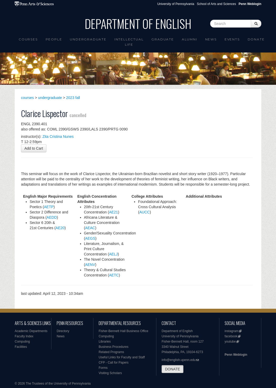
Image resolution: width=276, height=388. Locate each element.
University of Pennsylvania (175, 4)
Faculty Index (24, 336)
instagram (231, 331)
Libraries (105, 341)
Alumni (189, 39)
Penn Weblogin (236, 354)
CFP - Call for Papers (114, 362)
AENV (90, 265)
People (54, 39)
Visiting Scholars (110, 373)
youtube (230, 341)
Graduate (162, 39)
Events (232, 39)
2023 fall (73, 98)
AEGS (90, 238)
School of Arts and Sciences (216, 4)
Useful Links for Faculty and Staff (122, 357)
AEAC (90, 228)
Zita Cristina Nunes (58, 136)
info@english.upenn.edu (179, 360)
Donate (256, 39)
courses (27, 98)
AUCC (144, 212)
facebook (231, 336)
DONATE (172, 369)
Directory (63, 331)
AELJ (113, 254)
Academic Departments (31, 331)
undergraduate (50, 98)
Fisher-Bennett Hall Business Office (123, 331)
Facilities (21, 347)
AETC (114, 275)
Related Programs (111, 352)
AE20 (60, 228)
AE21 (113, 212)
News (211, 39)
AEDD (52, 217)
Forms (103, 368)
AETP (49, 207)
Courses (28, 39)
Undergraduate (88, 39)
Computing (22, 341)
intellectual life (129, 41)
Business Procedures (113, 347)
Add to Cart (33, 148)
